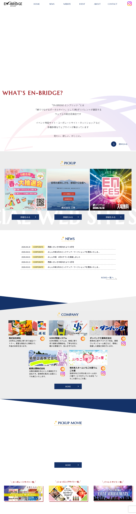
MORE (68, 386)
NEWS (51, 4)
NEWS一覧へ (107, 277)
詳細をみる (25, 217)
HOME (37, 4)
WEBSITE (67, 4)
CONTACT (112, 4)
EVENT (82, 4)
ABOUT (97, 4)
